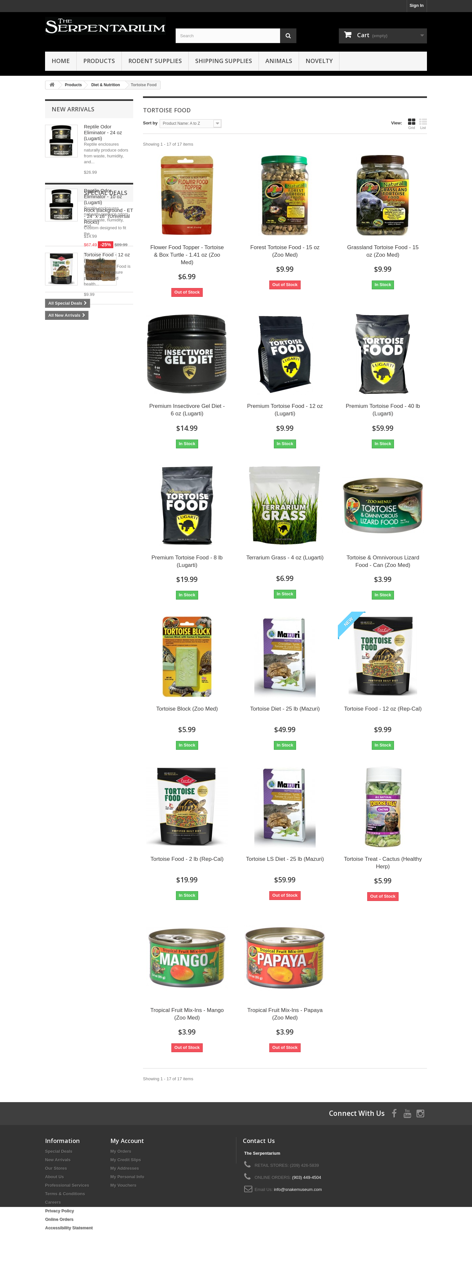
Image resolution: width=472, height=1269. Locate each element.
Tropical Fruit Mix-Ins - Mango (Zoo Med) (187, 1014)
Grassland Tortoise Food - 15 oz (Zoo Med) (383, 251)
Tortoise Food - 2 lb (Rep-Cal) (187, 859)
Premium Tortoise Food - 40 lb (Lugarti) (383, 410)
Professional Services (67, 1185)
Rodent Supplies (155, 61)
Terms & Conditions (65, 1193)
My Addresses (124, 1168)
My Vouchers (123, 1185)
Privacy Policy (59, 1210)
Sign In (417, 5)
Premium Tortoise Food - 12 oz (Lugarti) (285, 410)
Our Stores (56, 1168)
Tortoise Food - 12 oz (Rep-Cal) (383, 709)
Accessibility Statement (69, 1227)
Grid (411, 124)
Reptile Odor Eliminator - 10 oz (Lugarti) (103, 196)
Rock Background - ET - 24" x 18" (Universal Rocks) (108, 362)
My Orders (120, 1151)
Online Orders (59, 1219)
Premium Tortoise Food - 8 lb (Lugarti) (187, 561)
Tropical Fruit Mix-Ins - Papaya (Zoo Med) (285, 1014)
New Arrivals (73, 109)
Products (99, 61)
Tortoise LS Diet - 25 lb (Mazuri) (285, 859)
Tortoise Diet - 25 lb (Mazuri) (285, 709)
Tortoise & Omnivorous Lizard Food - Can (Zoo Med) (382, 561)
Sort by (150, 122)
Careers (53, 1202)
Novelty (319, 61)
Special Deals (73, 339)
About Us (54, 1176)
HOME (61, 61)
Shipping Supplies (223, 61)
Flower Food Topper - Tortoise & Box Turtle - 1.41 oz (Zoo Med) (187, 254)
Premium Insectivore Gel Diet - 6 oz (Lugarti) (187, 410)
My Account (127, 1141)
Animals (278, 61)
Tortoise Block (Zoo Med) (187, 709)
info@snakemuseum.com (298, 1189)
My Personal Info (127, 1176)
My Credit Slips (125, 1159)
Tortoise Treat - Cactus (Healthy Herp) (383, 863)
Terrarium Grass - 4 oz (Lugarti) (284, 557)
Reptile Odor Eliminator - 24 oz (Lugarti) (103, 132)
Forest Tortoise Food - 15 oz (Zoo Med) (285, 251)
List (423, 124)
